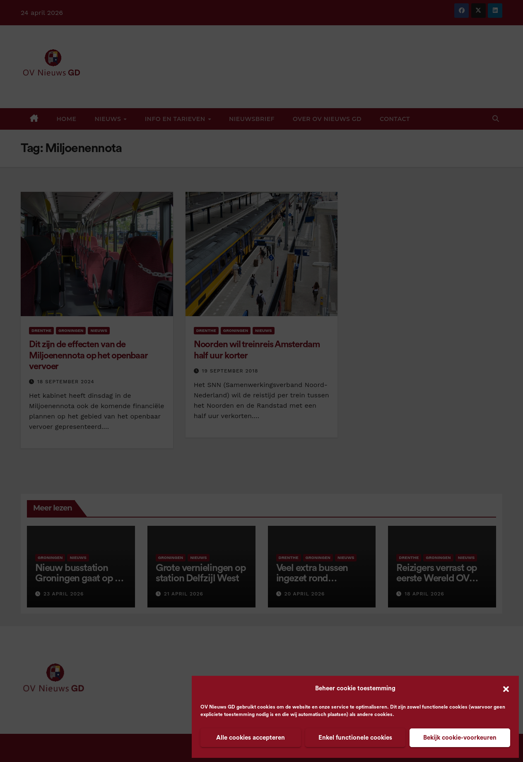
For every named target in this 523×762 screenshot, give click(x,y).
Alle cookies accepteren (250, 738)
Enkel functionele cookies (355, 738)
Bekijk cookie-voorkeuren (459, 738)
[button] (506, 689)
